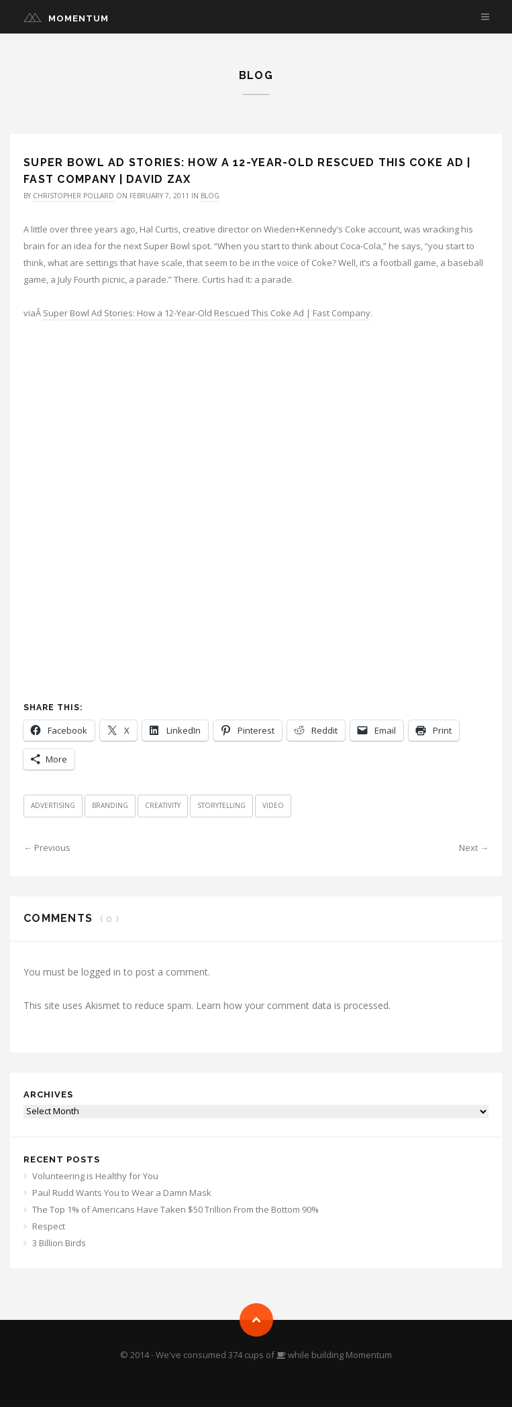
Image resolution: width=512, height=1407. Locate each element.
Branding (110, 805)
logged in (101, 971)
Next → (474, 848)
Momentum (78, 18)
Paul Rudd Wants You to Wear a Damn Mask (121, 1193)
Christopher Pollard (73, 195)
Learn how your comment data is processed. (293, 1005)
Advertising (53, 805)
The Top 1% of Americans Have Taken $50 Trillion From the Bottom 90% (175, 1209)
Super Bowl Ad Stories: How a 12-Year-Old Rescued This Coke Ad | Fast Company (206, 313)
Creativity (163, 805)
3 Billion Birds (59, 1243)
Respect (48, 1226)
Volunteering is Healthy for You (95, 1176)
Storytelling (221, 805)
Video (273, 805)
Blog (210, 195)
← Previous (46, 848)
